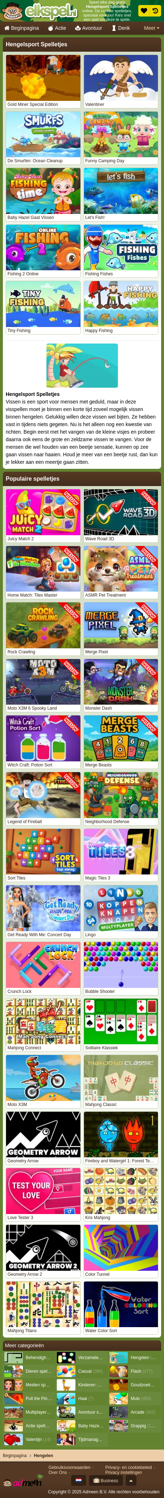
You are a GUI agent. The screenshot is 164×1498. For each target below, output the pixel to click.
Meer (151, 28)
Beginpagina (21, 28)
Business (106, 1480)
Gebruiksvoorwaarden (69, 1467)
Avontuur (88, 28)
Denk (120, 28)
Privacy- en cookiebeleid (128, 1467)
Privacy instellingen (123, 1472)
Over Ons (58, 1472)
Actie (57, 28)
